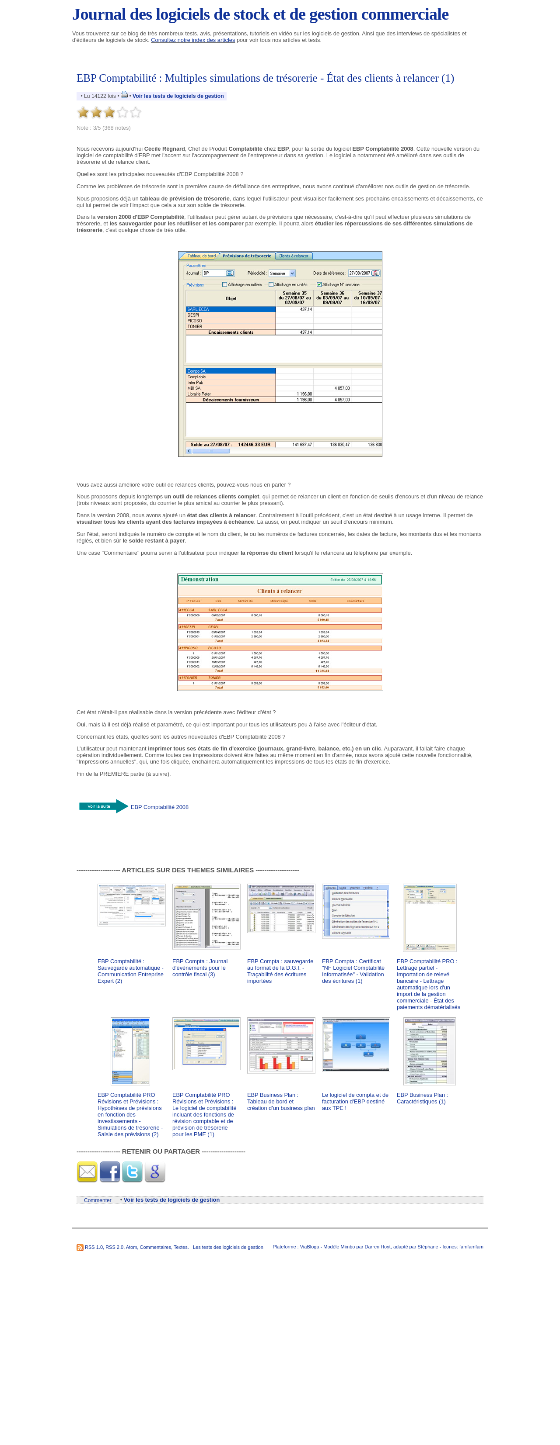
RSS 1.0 (94, 1247)
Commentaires (155, 1247)
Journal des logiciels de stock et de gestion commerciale (260, 14)
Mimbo (347, 1246)
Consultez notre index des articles (193, 40)
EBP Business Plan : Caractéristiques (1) (422, 1098)
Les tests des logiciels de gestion (228, 1247)
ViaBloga (309, 1246)
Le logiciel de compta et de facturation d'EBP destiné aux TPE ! (355, 1101)
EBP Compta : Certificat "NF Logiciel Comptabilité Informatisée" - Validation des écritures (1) (353, 971)
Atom (131, 1247)
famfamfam (471, 1246)
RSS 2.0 (114, 1247)
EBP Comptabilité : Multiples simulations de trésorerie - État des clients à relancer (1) (265, 78)
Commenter (98, 1200)
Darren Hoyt (378, 1246)
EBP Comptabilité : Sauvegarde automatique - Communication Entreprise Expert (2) (131, 971)
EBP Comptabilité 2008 (160, 806)
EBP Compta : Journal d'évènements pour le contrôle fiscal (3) (200, 968)
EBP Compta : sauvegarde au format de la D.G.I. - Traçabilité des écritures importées (280, 971)
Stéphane (428, 1246)
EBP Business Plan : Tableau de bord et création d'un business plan (281, 1101)
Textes (181, 1247)
